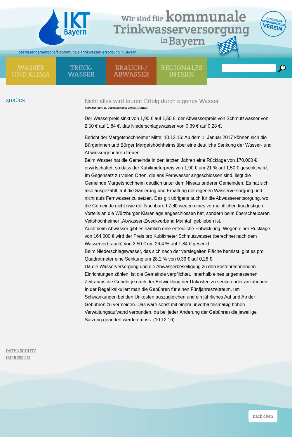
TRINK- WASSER (81, 71)
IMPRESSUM (18, 357)
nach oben (263, 416)
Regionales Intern (181, 71)
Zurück (15, 100)
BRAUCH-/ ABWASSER (131, 71)
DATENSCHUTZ (21, 350)
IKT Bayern (64, 24)
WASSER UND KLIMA (31, 71)
